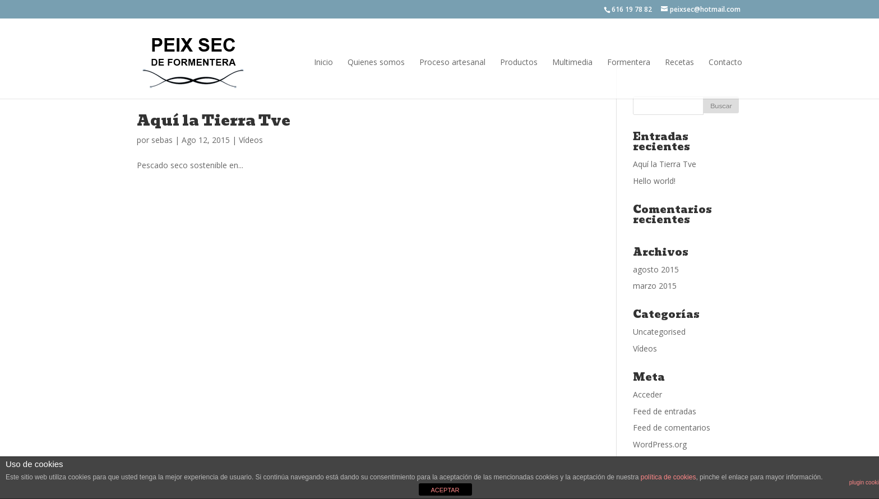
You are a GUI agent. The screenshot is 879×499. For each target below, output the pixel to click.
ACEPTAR (445, 490)
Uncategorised (659, 331)
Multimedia (572, 52)
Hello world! (654, 180)
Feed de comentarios (671, 427)
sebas (162, 140)
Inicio (323, 52)
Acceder (647, 394)
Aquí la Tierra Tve (213, 120)
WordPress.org (660, 444)
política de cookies (668, 477)
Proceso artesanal (452, 52)
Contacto (725, 52)
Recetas (679, 52)
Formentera (628, 52)
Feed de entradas (664, 411)
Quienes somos (376, 52)
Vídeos (251, 140)
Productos (519, 52)
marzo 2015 (655, 285)
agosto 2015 (656, 269)
